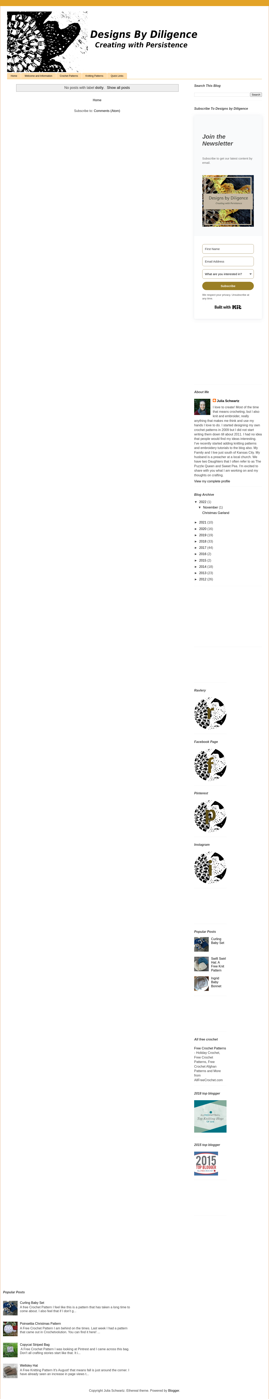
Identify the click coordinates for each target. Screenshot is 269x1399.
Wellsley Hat (29, 1365)
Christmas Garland (215, 513)
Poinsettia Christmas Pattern (40, 1323)
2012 (203, 579)
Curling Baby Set (32, 1302)
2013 (203, 573)
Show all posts (118, 88)
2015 (203, 560)
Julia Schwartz (228, 401)
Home (14, 75)
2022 (203, 502)
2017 (203, 547)
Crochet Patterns (69, 75)
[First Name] (228, 249)
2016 (203, 554)
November (211, 507)
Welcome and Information (38, 75)
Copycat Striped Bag (35, 1344)
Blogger (173, 1390)
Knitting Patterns (94, 75)
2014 (203, 566)
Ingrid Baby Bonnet (216, 982)
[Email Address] (228, 261)
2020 (203, 529)
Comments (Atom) (107, 111)
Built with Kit (228, 307)
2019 (203, 535)
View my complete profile (212, 481)
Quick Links (117, 75)
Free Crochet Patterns (210, 1048)
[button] (228, 201)
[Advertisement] (219, 354)
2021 (203, 522)
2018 (203, 541)
